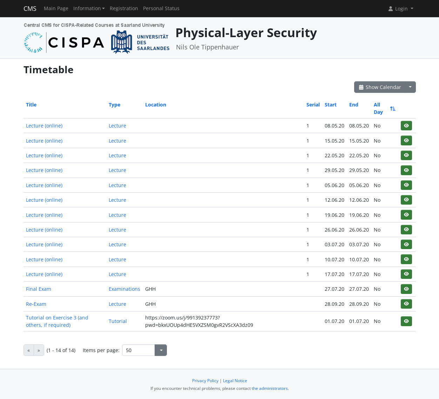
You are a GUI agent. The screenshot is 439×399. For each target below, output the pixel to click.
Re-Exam (36, 304)
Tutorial (118, 321)
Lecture (117, 125)
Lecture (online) (44, 125)
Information (87, 8)
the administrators (270, 388)
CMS (29, 8)
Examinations (124, 289)
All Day (384, 108)
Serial (313, 104)
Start (331, 104)
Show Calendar (379, 87)
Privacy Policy (205, 381)
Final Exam (38, 289)
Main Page (56, 8)
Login (398, 8)
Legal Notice (235, 381)
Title (31, 104)
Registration (124, 8)
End (353, 104)
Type (114, 104)
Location (155, 104)
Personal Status (161, 8)
